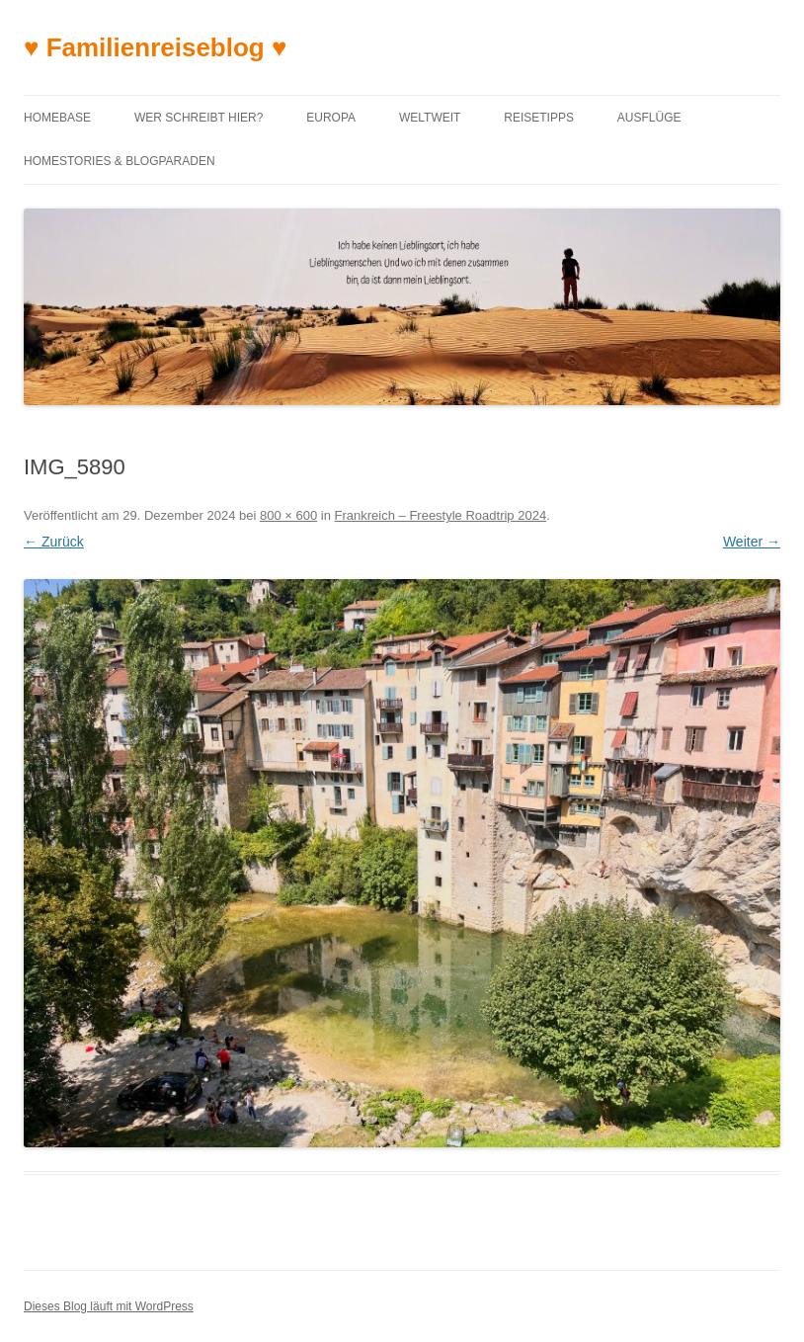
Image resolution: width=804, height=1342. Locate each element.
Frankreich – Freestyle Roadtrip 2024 (441, 515)
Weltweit (429, 118)
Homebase (57, 118)
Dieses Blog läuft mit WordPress (109, 1306)
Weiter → (751, 541)
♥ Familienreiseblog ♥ (155, 47)
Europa (331, 118)
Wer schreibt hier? (198, 118)
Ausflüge (649, 118)
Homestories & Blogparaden (119, 161)
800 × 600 (288, 515)
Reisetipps (539, 118)
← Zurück (54, 541)
